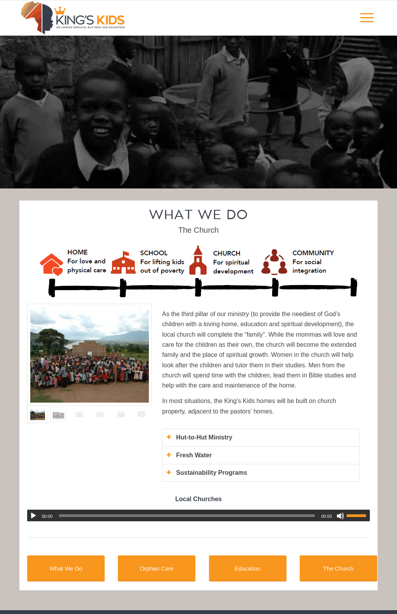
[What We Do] (66, 568)
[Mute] (340, 516)
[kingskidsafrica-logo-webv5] (73, 17)
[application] (198, 515)
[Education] (248, 568)
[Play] (33, 516)
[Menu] (367, 17)
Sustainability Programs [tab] (206, 472)
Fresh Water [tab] (189, 455)
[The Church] (338, 568)
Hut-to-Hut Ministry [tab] (199, 437)
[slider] (187, 515)
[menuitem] (367, 17)
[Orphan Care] (156, 568)
